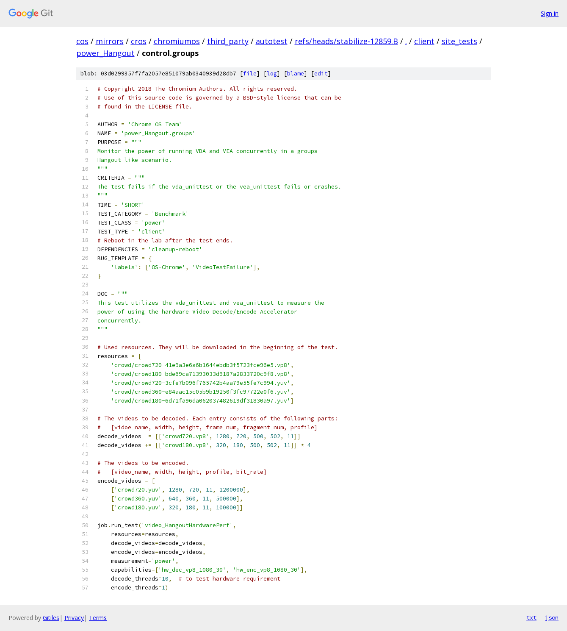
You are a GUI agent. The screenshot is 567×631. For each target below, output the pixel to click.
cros (139, 41)
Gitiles (51, 618)
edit (321, 73)
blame (295, 73)
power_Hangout (105, 53)
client (424, 41)
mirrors (110, 41)
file (250, 73)
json (552, 617)
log (272, 73)
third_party (228, 41)
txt (531, 617)
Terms (98, 618)
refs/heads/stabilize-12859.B (346, 41)
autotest (272, 41)
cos (82, 41)
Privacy (74, 618)
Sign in (550, 13)
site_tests (459, 41)
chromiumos (177, 41)
